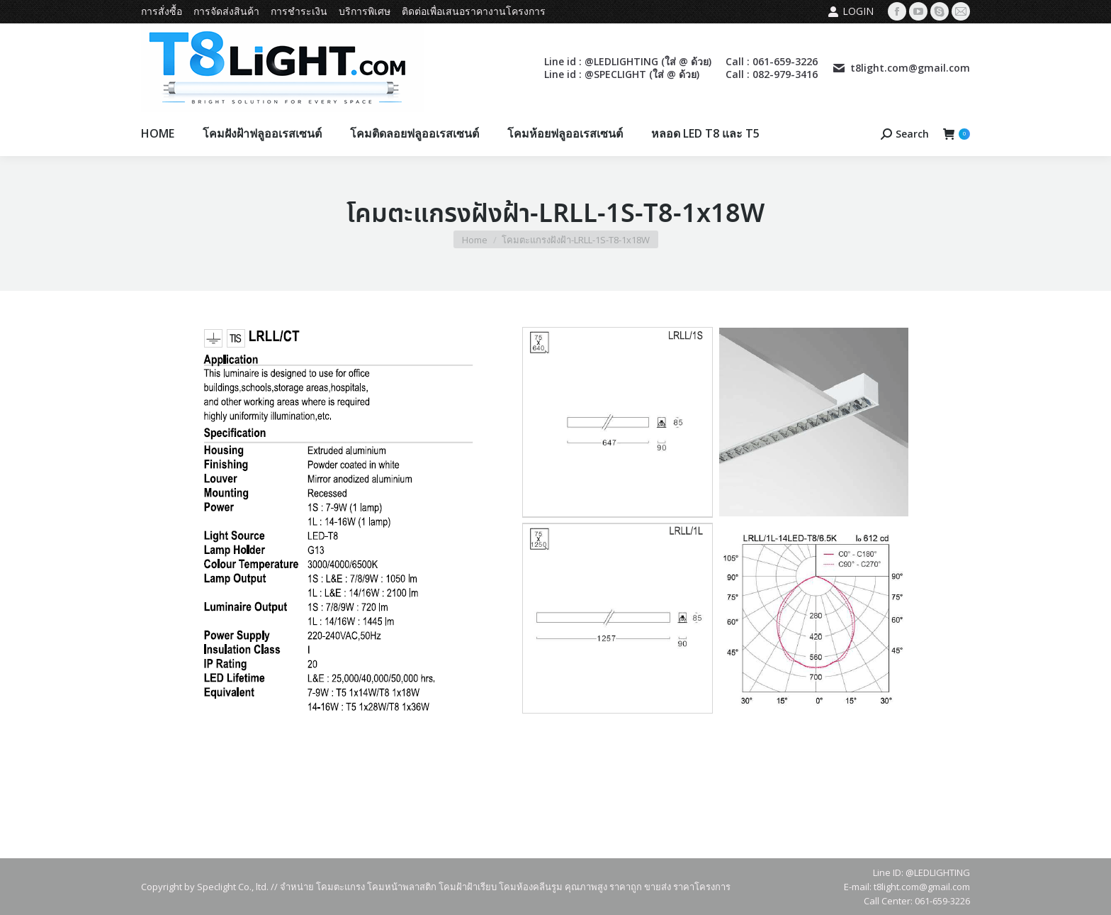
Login (851, 11)
